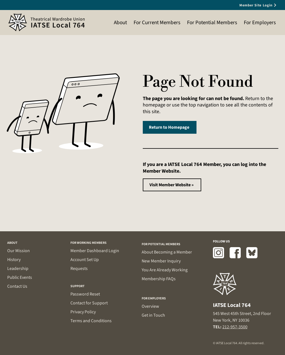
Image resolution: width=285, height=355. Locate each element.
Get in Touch (153, 315)
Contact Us (17, 286)
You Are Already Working (165, 270)
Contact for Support (89, 303)
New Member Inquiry (161, 261)
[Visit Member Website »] (172, 184)
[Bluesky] (251, 252)
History (14, 260)
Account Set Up (84, 260)
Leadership (17, 268)
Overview (150, 306)
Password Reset (85, 294)
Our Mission (18, 251)
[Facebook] (235, 252)
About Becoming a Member (167, 252)
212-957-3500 (234, 327)
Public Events (19, 277)
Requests (79, 268)
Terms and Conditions (91, 321)
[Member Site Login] (252, 5)
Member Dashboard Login (94, 251)
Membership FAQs (159, 279)
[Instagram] (218, 252)
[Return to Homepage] (169, 127)
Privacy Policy (83, 312)
